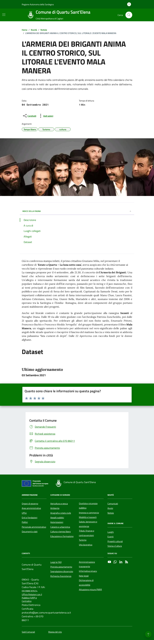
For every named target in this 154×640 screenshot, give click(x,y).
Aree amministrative (31, 508)
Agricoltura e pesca (59, 503)
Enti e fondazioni (29, 517)
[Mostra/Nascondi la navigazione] (4, 15)
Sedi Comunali (28, 632)
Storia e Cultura (114, 546)
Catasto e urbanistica (60, 527)
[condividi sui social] (29, 115)
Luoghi (110, 532)
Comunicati (112, 503)
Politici (25, 522)
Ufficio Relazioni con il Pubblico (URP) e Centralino (32, 598)
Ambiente (54, 508)
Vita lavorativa (85, 544)
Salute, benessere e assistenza (88, 524)
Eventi (110, 536)
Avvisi (110, 508)
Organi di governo (30, 503)
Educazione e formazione (62, 536)
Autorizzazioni (56, 522)
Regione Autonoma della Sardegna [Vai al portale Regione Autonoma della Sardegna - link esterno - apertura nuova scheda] (38, 4)
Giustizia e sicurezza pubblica (88, 506)
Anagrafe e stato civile (60, 513)
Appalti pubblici (57, 517)
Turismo (82, 540)
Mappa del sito (55, 632)
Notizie (110, 513)
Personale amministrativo (34, 527)
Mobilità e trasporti (88, 517)
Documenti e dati (29, 531)
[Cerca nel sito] (128, 15)
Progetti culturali (115, 541)
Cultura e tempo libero (60, 531)
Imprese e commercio (89, 512)
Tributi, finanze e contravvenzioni (86, 533)
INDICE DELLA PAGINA (77, 211)
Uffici (24, 513)
